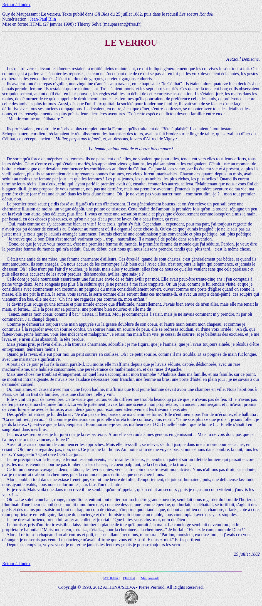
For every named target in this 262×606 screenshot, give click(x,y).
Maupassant (149, 578)
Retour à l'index (16, 4)
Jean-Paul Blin (43, 19)
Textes (129, 578)
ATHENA (111, 578)
